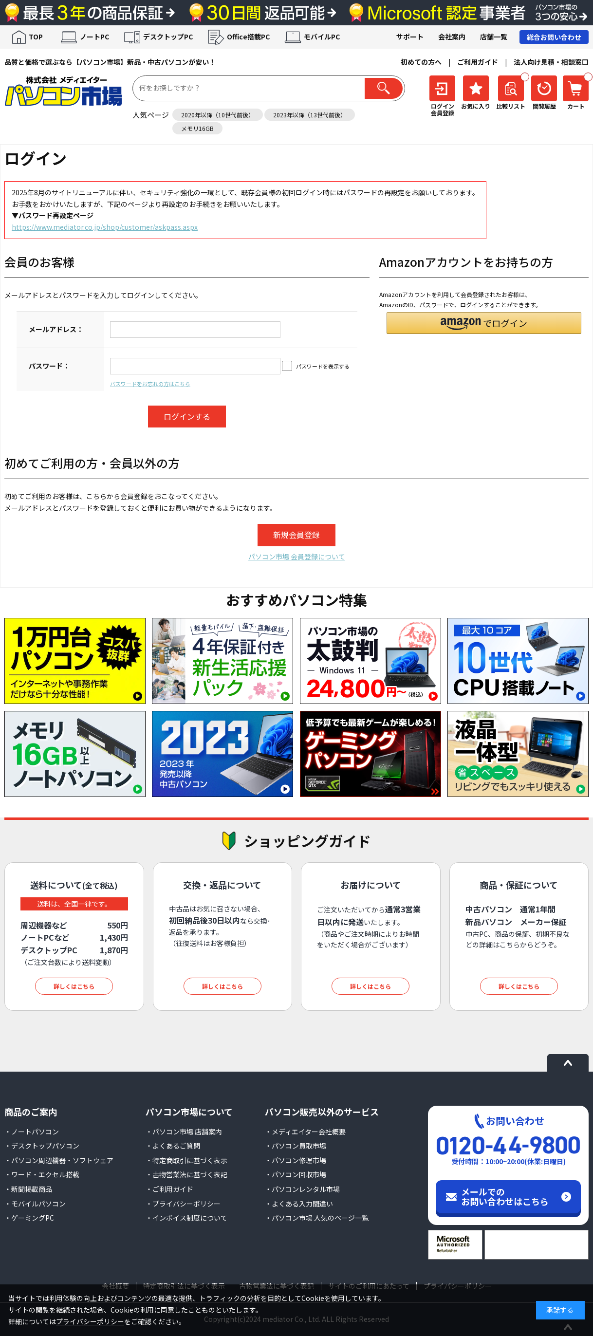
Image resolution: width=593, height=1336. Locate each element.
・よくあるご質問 (173, 1145)
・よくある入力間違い (299, 1203)
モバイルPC (322, 36)
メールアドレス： (56, 329)
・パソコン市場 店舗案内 (184, 1131)
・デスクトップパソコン (41, 1145)
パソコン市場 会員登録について (296, 556)
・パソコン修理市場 (295, 1160)
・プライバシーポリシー (183, 1203)
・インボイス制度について (186, 1218)
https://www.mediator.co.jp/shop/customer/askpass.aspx (105, 227)
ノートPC (94, 36)
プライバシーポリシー (90, 1321)
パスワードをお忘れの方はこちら (150, 384)
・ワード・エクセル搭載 (41, 1174)
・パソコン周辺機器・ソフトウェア (58, 1160)
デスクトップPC (168, 36)
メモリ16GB (197, 128)
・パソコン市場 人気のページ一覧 (317, 1218)
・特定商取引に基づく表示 (186, 1160)
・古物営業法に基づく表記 (186, 1174)
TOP (36, 36)
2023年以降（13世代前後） (309, 115)
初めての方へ (421, 62)
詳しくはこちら (74, 986)
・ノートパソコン (31, 1131)
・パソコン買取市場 (295, 1145)
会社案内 (451, 36)
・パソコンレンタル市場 (302, 1189)
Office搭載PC (248, 36)
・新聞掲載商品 (28, 1189)
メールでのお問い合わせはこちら (505, 1196)
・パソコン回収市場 (295, 1174)
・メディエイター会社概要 (305, 1131)
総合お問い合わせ (554, 37)
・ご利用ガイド (169, 1189)
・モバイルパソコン (35, 1203)
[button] (484, 323)
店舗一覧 (493, 36)
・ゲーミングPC (29, 1218)
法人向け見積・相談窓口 (551, 62)
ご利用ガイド (477, 62)
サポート (410, 36)
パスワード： (49, 366)
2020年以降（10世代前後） (217, 115)
